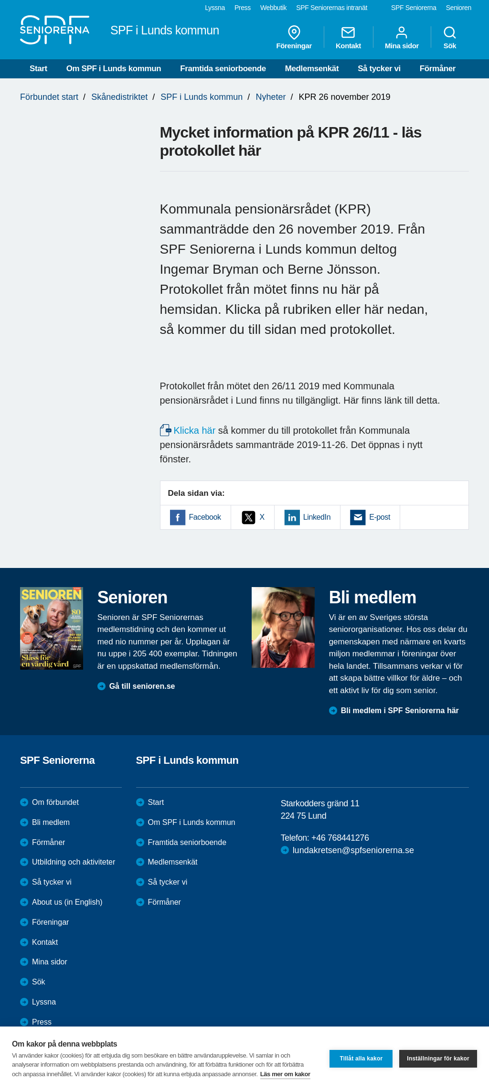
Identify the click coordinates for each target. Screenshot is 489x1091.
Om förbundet (55, 802)
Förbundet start (49, 97)
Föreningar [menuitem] (294, 37)
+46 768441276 (340, 838)
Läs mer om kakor (285, 1074)
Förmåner (438, 68)
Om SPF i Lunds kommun (113, 68)
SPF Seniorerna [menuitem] (413, 7)
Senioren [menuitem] (458, 7)
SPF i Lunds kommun (201, 97)
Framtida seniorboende (223, 68)
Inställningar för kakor (438, 1058)
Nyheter (270, 97)
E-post (379, 517)
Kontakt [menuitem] (348, 37)
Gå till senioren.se (142, 686)
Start (38, 68)
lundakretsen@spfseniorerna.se (353, 850)
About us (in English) (67, 902)
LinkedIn (316, 517)
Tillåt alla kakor (361, 1058)
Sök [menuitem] (450, 37)
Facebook (205, 517)
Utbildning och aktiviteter (73, 862)
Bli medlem (51, 822)
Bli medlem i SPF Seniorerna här (400, 710)
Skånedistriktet (119, 97)
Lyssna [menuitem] (215, 7)
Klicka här (195, 430)
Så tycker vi (379, 68)
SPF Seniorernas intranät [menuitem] (331, 7)
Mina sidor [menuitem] (402, 37)
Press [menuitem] (242, 7)
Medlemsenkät (312, 68)
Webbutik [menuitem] (273, 7)
